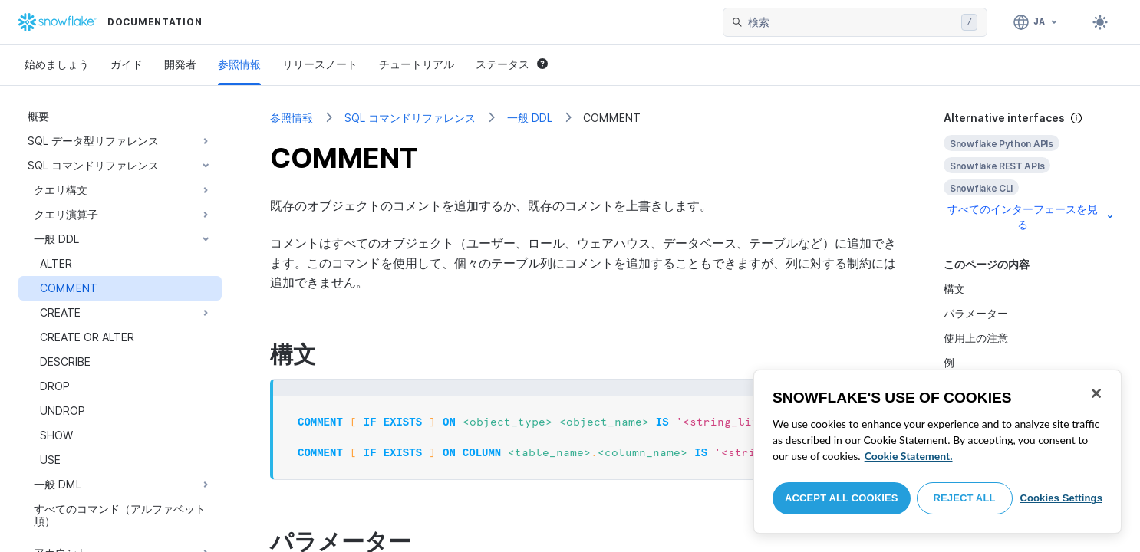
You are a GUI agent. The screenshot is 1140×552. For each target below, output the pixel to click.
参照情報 (239, 64)
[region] (937, 452)
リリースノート (319, 64)
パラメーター (976, 313)
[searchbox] (851, 22)
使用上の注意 (976, 337)
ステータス (512, 64)
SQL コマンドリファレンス (410, 117)
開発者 (180, 64)
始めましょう (57, 64)
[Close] (1096, 393)
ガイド (126, 64)
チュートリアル (416, 64)
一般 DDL (529, 117)
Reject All (965, 498)
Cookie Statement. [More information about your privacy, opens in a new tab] (909, 455)
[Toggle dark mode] (1100, 22)
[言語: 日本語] (1036, 22)
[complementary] (1029, 171)
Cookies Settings (1061, 498)
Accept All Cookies (841, 498)
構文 (954, 288)
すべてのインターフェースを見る (1031, 216)
